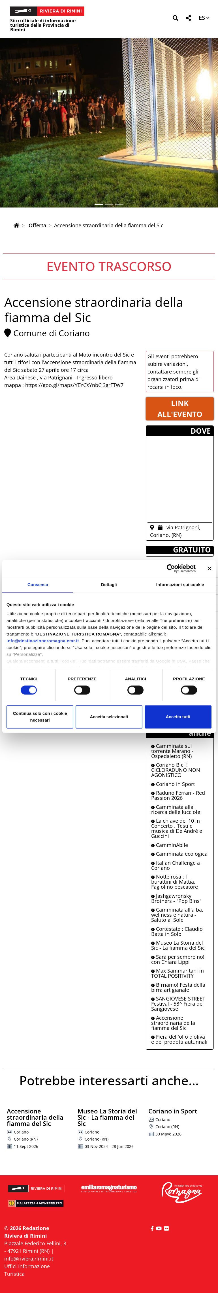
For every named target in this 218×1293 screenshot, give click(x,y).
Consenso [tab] (37, 584)
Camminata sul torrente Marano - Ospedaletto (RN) (172, 751)
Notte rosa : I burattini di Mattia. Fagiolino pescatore (174, 881)
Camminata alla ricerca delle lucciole (175, 809)
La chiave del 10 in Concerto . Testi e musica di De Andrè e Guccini (176, 828)
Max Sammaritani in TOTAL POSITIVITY (177, 973)
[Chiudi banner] (209, 568)
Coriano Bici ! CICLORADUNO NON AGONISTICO (175, 769)
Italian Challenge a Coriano (175, 865)
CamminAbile (169, 845)
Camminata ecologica (179, 853)
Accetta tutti (178, 717)
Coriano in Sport (173, 784)
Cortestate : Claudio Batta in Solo (177, 931)
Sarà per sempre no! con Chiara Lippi (177, 959)
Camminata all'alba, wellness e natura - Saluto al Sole (177, 914)
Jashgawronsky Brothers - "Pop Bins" (176, 898)
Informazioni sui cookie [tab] (180, 584)
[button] (175, 19)
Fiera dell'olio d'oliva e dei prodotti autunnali (179, 1039)
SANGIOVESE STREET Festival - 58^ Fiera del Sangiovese (178, 1003)
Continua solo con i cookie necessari (40, 717)
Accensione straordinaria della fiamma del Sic (173, 1022)
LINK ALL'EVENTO (179, 408)
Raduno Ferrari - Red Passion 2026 (178, 795)
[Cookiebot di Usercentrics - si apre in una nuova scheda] (171, 568)
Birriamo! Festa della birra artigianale (178, 987)
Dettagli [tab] (109, 584)
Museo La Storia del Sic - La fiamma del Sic (178, 945)
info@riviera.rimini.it (28, 1258)
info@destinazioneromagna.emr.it (43, 640)
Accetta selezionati (109, 717)
